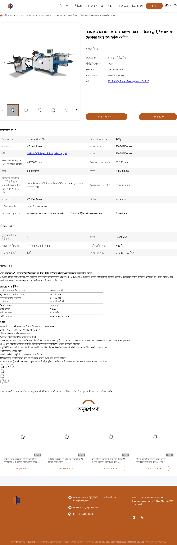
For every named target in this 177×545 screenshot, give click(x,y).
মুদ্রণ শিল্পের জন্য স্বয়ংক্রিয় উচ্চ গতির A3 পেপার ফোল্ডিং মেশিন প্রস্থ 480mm (108, 460)
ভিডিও (78, 6)
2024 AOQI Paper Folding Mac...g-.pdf (128, 81)
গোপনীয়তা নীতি (18, 542)
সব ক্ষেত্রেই (122, 6)
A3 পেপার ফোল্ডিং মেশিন (26, 15)
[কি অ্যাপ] (136, 517)
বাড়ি (59, 6)
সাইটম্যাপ (31, 542)
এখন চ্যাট (156, 116)
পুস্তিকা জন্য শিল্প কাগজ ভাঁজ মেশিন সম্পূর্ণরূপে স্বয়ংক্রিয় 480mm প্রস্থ (150, 460)
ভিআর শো (138, 5)
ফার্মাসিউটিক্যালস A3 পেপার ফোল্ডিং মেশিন (55, 391)
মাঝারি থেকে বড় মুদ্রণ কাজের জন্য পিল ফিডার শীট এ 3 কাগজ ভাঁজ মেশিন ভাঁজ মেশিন (20, 461)
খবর (110, 6)
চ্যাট (154, 5)
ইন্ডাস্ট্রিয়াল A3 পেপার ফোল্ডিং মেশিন (95, 391)
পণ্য (68, 6)
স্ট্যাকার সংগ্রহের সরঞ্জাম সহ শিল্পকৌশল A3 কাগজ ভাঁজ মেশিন (65, 460)
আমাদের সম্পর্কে (95, 6)
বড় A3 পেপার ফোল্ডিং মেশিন (19, 391)
